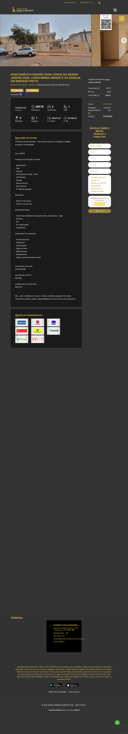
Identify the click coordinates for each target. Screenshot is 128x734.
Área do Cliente (70, 3)
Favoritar (17, 95)
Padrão (24, 90)
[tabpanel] (64, 42)
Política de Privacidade (57, 697)
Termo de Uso (74, 697)
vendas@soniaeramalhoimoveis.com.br (68, 644)
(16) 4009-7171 (59, 641)
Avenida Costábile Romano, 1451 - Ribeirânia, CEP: (65, 634)
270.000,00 (107, 109)
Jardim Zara (33, 90)
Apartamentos (16, 90)
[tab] (122, 19)
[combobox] (99, 151)
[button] (99, 2)
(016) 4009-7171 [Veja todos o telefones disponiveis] (86, 3)
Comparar (32, 95)
